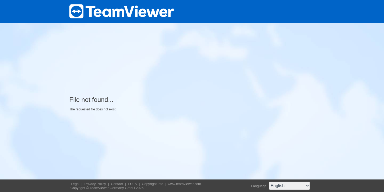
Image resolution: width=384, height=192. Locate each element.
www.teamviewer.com (184, 184)
